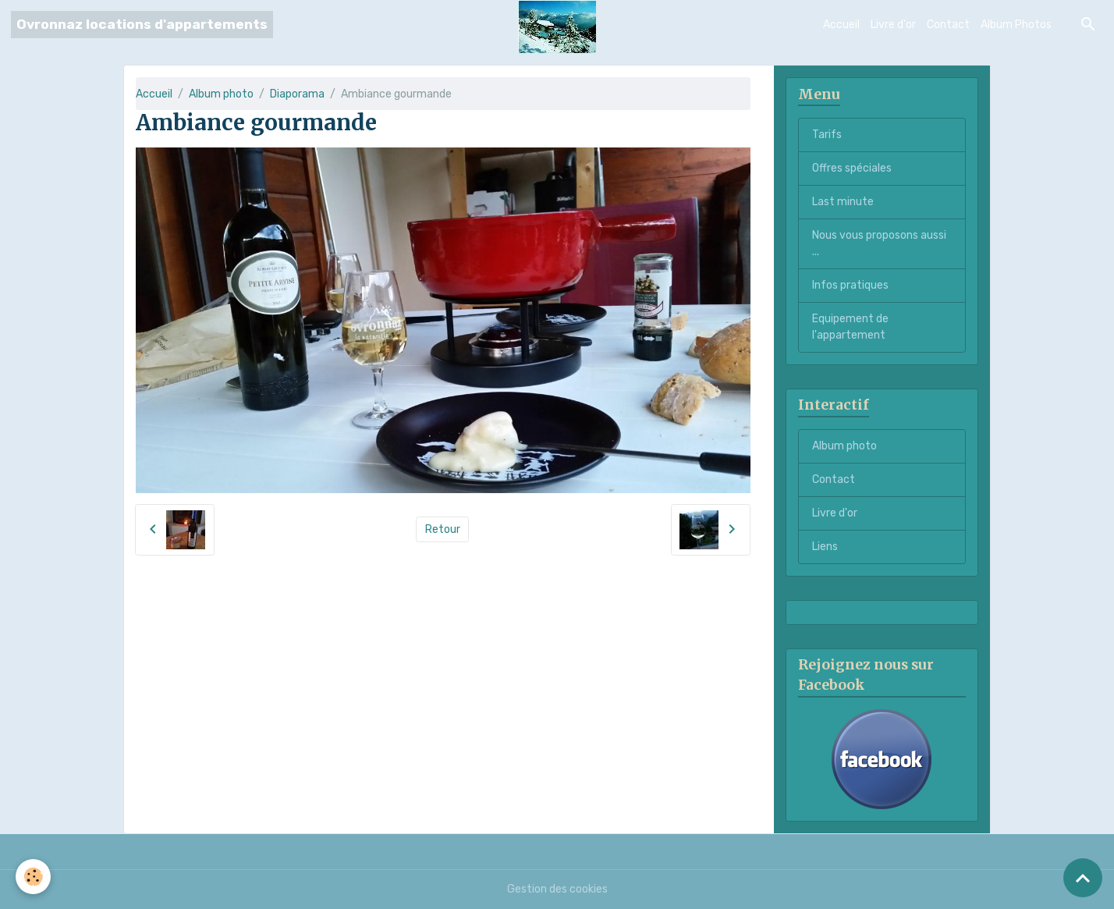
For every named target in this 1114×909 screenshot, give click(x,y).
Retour (442, 529)
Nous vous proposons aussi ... (879, 243)
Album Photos (1016, 24)
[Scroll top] (1082, 877)
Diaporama (297, 94)
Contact (948, 24)
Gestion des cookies (557, 889)
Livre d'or (893, 24)
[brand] (142, 24)
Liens (825, 546)
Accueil (841, 24)
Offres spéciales (852, 168)
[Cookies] (33, 876)
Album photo (221, 94)
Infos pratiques (850, 285)
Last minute (843, 201)
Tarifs (827, 134)
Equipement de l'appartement (850, 327)
